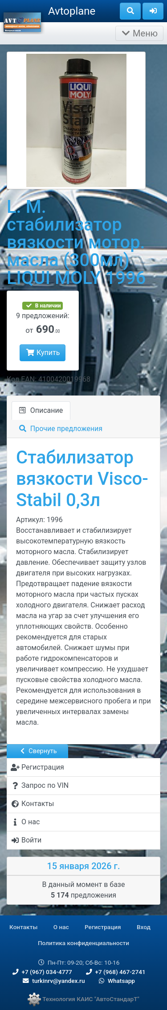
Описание (41, 410)
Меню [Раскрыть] (139, 33)
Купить (42, 352)
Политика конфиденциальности (83, 942)
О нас (61, 926)
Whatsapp (116, 980)
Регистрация (103, 926)
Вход (144, 926)
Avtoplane (71, 11)
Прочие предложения (60, 428)
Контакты (23, 926)
